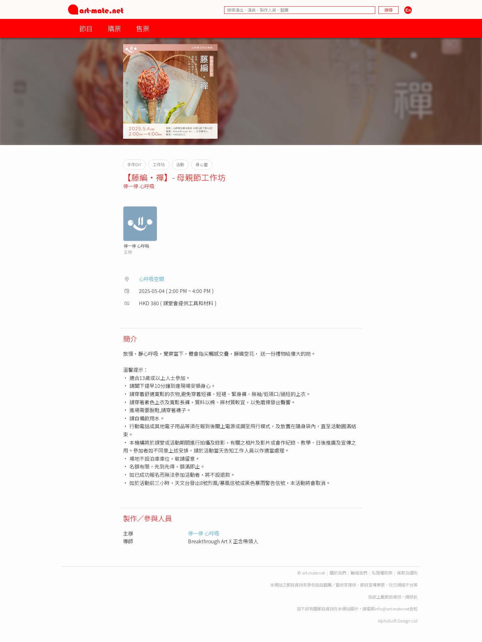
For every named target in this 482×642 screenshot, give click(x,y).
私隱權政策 (382, 573)
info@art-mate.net (392, 609)
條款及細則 (407, 573)
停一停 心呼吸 (139, 186)
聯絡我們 (359, 573)
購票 (114, 28)
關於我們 (338, 573)
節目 (86, 28)
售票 (142, 28)
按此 (413, 597)
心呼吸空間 (151, 279)
